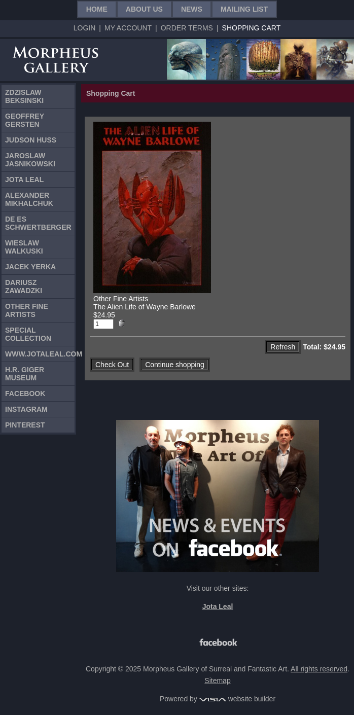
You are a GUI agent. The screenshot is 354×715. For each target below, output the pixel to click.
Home (97, 9)
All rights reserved (319, 669)
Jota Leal (24, 179)
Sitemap (217, 680)
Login (85, 28)
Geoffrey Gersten (24, 120)
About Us (144, 9)
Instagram (26, 409)
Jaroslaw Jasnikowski (30, 160)
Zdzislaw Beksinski (24, 96)
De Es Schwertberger (38, 223)
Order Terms (187, 28)
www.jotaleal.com (40, 354)
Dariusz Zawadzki (23, 286)
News (191, 9)
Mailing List (244, 9)
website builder (237, 699)
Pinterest (25, 425)
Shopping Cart (251, 28)
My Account (128, 28)
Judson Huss (30, 140)
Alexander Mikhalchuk (29, 199)
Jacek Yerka (30, 267)
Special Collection (28, 334)
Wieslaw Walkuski (24, 247)
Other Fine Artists (26, 310)
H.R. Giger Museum (24, 374)
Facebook (25, 393)
